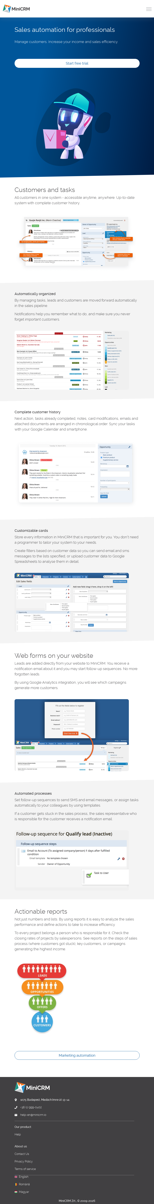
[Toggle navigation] (149, 9)
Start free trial (77, 63)
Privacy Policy (24, 1161)
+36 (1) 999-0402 (31, 1107)
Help (18, 1134)
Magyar (24, 1192)
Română (24, 1184)
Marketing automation (77, 1055)
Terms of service (25, 1169)
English (23, 1176)
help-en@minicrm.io (33, 1115)
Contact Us (22, 1154)
